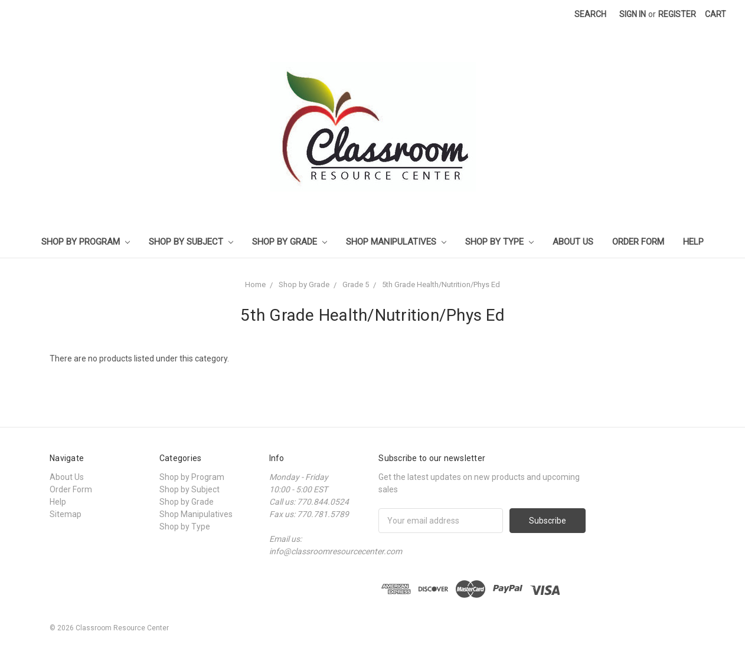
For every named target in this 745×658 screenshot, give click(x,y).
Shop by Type (499, 241)
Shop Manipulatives (396, 241)
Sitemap (65, 514)
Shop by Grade (289, 241)
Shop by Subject (191, 241)
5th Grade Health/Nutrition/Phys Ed (441, 284)
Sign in (632, 14)
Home (255, 284)
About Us (573, 241)
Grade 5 (355, 284)
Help (693, 241)
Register (677, 14)
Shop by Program (85, 241)
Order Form (638, 241)
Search (590, 14)
